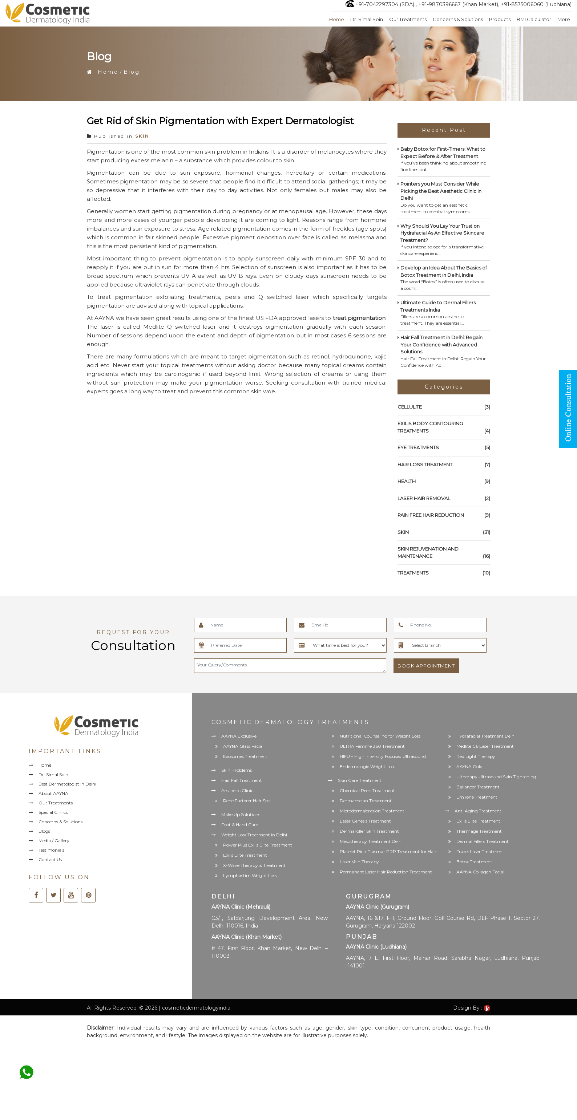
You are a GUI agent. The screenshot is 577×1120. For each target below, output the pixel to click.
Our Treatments (408, 19)
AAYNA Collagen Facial (480, 872)
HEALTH (444, 481)
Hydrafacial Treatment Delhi (486, 736)
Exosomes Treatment (245, 756)
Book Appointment (426, 666)
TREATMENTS (444, 573)
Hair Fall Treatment (241, 780)
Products (500, 19)
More (563, 19)
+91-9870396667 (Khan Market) (458, 4)
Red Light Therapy (475, 756)
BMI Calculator (534, 19)
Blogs (44, 831)
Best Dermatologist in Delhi (67, 784)
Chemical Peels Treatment (367, 790)
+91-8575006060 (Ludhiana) (536, 4)
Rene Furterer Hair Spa (247, 800)
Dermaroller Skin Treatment (369, 831)
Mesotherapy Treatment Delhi (371, 841)
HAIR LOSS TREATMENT (444, 464)
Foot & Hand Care (239, 824)
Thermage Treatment (479, 831)
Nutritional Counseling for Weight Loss (380, 736)
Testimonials (51, 850)
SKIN (142, 136)
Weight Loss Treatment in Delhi (254, 834)
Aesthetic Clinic (237, 790)
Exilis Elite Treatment (245, 855)
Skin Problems (236, 770)
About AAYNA (53, 793)
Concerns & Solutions (458, 19)
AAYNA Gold (469, 766)
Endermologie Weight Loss (367, 766)
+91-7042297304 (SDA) (384, 4)
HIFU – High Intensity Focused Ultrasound (383, 756)
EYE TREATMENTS (444, 447)
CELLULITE (444, 407)
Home (336, 19)
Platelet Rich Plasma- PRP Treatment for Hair (388, 851)
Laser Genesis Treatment (365, 821)
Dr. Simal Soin (366, 19)
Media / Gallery (54, 840)
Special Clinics (53, 812)
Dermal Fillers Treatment (482, 841)
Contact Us (50, 859)
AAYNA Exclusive (239, 736)
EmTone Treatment (476, 797)
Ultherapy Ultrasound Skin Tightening (496, 776)
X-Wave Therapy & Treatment (254, 865)
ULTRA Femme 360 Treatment (372, 746)
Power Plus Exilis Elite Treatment (257, 845)
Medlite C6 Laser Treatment (485, 746)
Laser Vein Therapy (359, 861)
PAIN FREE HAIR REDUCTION (444, 515)
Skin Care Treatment (360, 780)
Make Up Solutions (240, 814)
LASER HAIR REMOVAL (444, 498)
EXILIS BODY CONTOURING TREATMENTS (444, 427)
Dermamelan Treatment (366, 800)
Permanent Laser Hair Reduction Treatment (386, 872)
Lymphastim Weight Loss (250, 875)
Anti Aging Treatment (478, 810)
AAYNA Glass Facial (243, 746)
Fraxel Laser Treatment (480, 851)
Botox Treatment (474, 861)
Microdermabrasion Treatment (372, 810)
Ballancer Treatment (478, 787)
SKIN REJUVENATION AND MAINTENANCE (444, 553)
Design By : (471, 1008)
